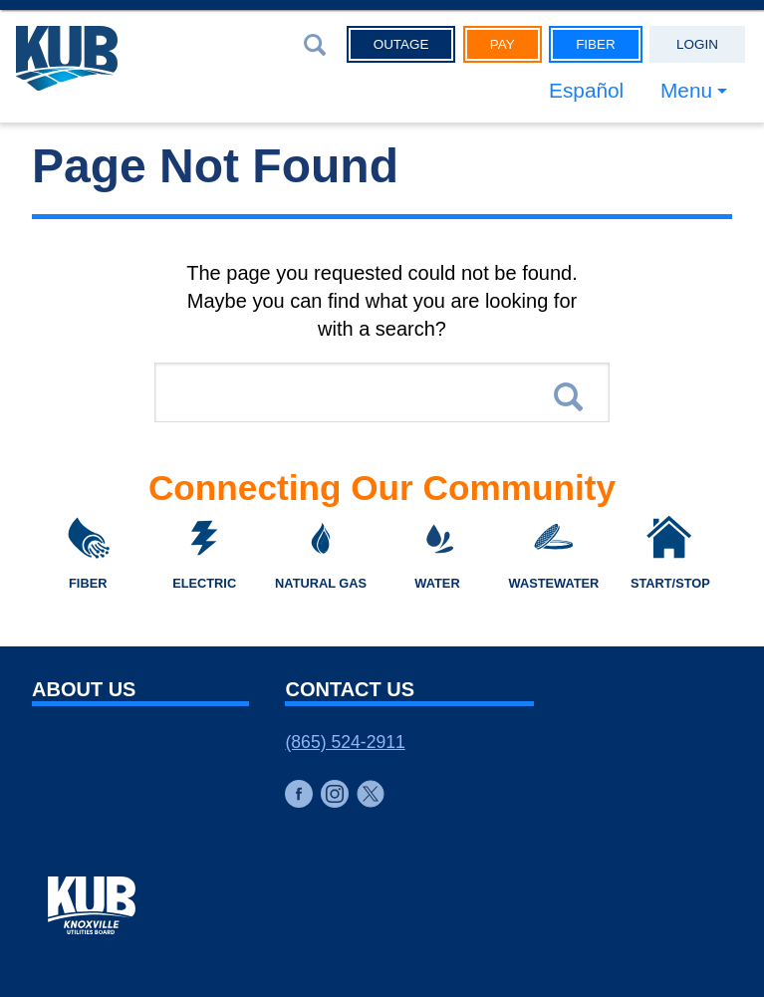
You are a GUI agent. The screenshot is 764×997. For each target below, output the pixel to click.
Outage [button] (401, 44)
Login (697, 44)
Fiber (596, 44)
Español (586, 90)
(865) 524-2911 (344, 742)
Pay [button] (502, 44)
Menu (686, 90)
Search (568, 396)
